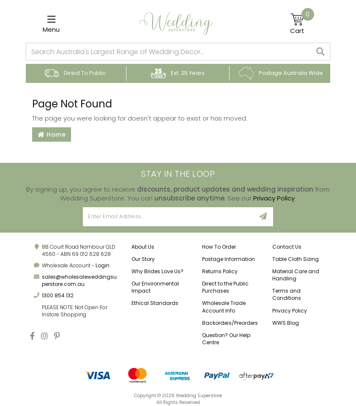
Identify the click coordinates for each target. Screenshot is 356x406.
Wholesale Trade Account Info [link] (224, 306)
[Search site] (320, 51)
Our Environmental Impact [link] (155, 287)
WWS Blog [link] (285, 322)
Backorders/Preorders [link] (230, 322)
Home (52, 134)
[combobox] (169, 51)
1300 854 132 (58, 295)
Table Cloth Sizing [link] (295, 259)
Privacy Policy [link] (289, 310)
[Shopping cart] (302, 24)
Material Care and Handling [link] (295, 275)
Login (103, 265)
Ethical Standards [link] (154, 303)
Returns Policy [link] (220, 271)
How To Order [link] (219, 246)
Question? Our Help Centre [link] (226, 339)
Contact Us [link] (286, 246)
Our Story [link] (143, 259)
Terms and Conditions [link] (286, 294)
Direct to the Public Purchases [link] (225, 287)
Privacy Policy (274, 198)
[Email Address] (168, 216)
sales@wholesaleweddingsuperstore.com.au (79, 280)
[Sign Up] (263, 216)
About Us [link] (142, 246)
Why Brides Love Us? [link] (157, 271)
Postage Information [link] (228, 259)
